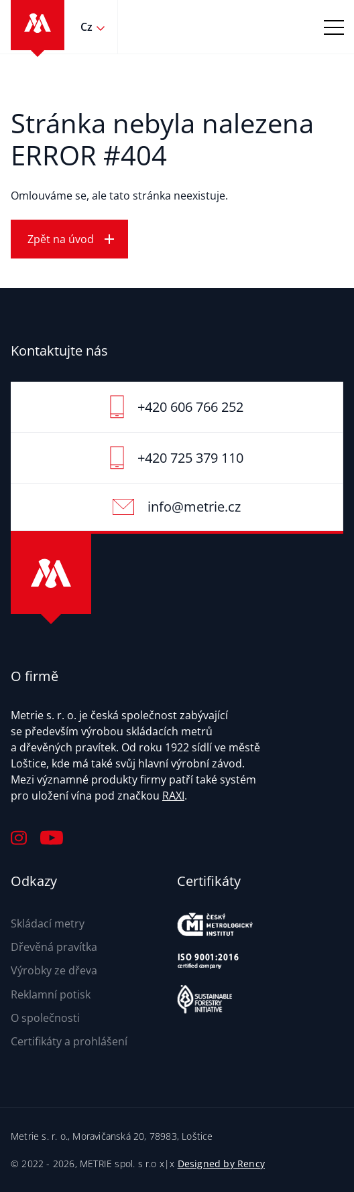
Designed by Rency (221, 1163)
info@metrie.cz (194, 507)
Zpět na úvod (60, 239)
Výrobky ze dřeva (54, 970)
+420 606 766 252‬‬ (190, 407)
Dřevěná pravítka (54, 947)
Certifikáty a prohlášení (69, 1041)
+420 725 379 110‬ (190, 458)
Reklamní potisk (51, 994)
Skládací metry (47, 923)
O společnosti (45, 1018)
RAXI (173, 795)
